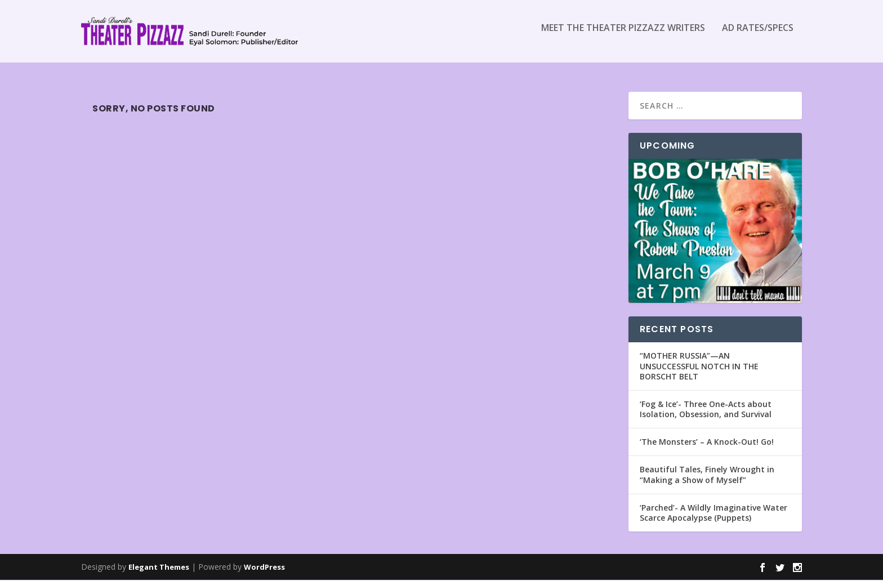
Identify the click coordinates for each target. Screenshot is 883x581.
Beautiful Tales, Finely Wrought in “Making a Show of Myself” (707, 475)
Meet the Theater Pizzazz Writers (623, 35)
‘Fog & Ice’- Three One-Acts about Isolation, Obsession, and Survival (705, 409)
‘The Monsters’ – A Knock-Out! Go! (707, 442)
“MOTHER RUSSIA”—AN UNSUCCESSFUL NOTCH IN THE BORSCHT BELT (699, 366)
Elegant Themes (158, 568)
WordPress (264, 568)
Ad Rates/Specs (757, 35)
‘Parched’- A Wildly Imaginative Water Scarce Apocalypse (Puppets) (713, 513)
